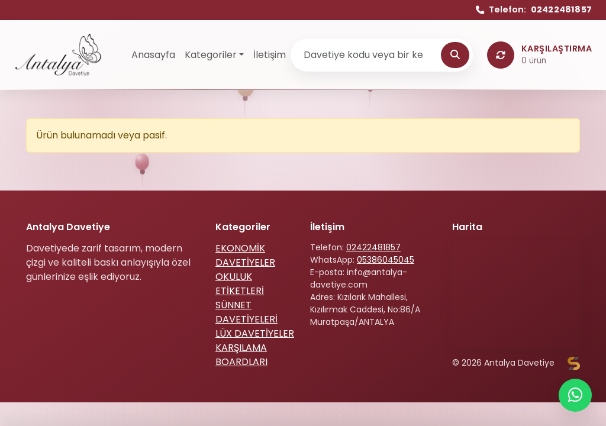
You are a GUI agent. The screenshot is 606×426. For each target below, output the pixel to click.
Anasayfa (153, 55)
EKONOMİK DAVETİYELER (245, 255)
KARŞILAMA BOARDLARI (241, 355)
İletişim (269, 55)
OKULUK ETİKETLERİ (239, 284)
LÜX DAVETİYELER (254, 333)
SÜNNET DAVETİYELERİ (246, 312)
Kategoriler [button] (211, 55)
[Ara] (455, 55)
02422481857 (373, 247)
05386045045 (385, 260)
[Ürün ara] (367, 55)
